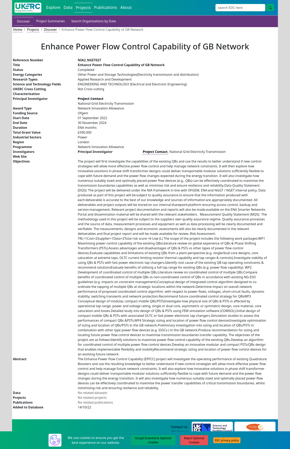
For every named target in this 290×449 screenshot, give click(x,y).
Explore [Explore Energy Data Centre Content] (53, 7)
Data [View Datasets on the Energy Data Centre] (68, 7)
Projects (33, 29)
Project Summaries (50, 21)
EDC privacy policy (227, 440)
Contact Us (179, 427)
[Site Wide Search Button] (270, 7)
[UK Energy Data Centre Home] (27, 8)
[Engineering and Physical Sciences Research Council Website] (255, 427)
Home (17, 29)
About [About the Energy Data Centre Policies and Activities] (126, 7)
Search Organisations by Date (93, 21)
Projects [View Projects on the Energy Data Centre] (83, 7)
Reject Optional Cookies (194, 440)
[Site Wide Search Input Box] (240, 7)
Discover (23, 21)
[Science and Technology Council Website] (212, 427)
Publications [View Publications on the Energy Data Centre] (105, 7)
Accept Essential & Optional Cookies (153, 440)
